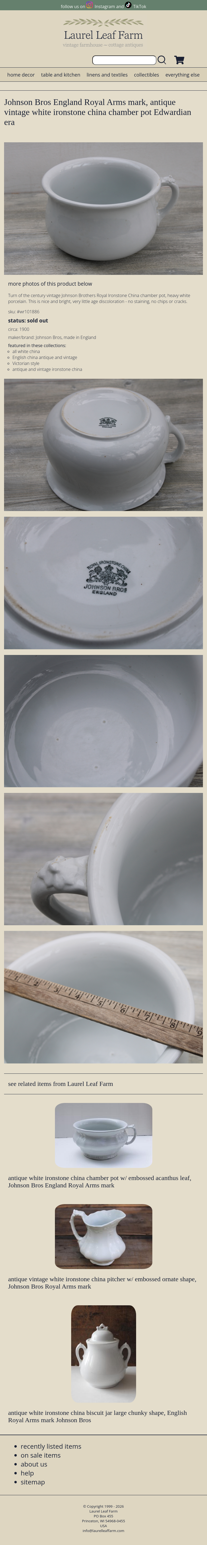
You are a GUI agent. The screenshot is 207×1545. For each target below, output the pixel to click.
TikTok (139, 6)
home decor (21, 74)
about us (34, 1464)
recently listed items (51, 1446)
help (27, 1472)
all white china (26, 351)
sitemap (33, 1481)
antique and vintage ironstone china (47, 369)
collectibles (146, 74)
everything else (182, 74)
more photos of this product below (50, 283)
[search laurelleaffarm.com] (163, 60)
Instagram (105, 6)
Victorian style (26, 363)
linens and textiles (107, 74)
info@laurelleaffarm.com (103, 1530)
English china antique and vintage (44, 357)
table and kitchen (60, 74)
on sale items (41, 1455)
